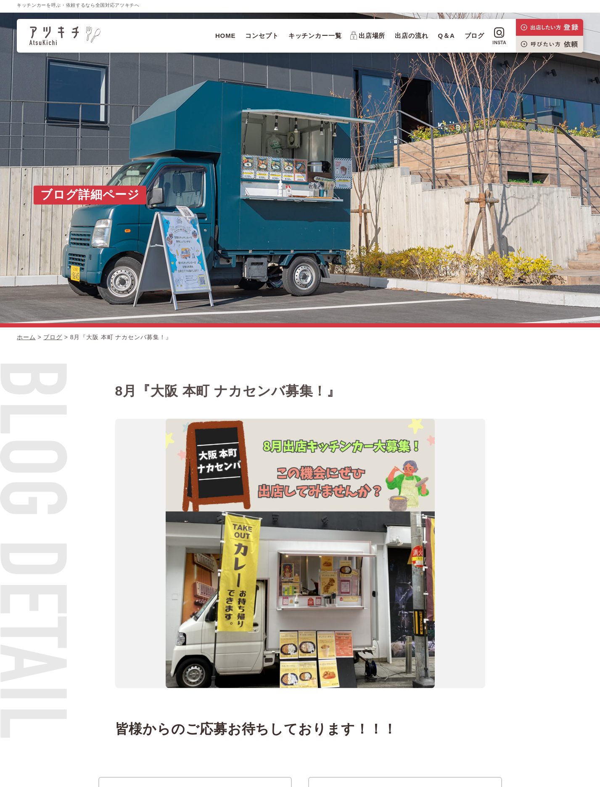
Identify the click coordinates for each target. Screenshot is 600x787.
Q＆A (446, 35)
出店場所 (368, 35)
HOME (225, 35)
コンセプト (262, 35)
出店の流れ (411, 35)
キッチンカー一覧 (315, 35)
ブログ (475, 35)
